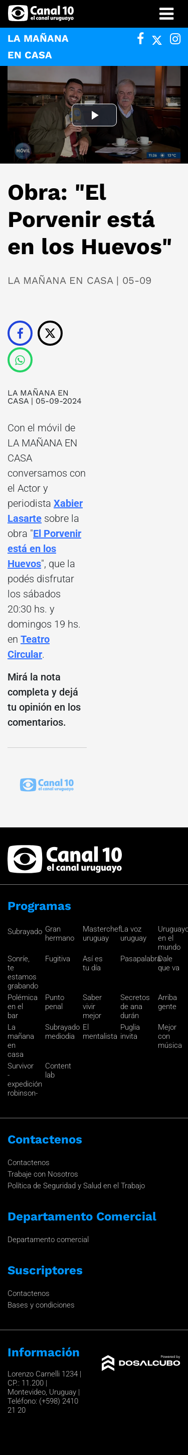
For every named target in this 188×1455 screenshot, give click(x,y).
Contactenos (29, 1162)
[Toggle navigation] (166, 14)
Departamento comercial (48, 1239)
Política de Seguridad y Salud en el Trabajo (76, 1185)
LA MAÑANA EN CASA (38, 397)
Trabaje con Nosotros (43, 1174)
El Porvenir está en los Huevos (44, 548)
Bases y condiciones (41, 1305)
